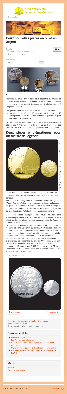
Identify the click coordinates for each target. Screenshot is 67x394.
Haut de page (58, 388)
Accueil (11, 367)
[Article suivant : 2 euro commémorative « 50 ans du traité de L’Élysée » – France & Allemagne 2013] (54, 312)
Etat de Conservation (16, 370)
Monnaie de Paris (17, 255)
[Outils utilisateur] (57, 49)
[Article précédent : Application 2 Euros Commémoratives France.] (14, 312)
